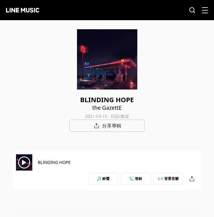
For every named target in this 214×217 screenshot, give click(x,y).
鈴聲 (103, 178)
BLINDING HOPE (54, 162)
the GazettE (107, 107)
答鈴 (135, 178)
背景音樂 (168, 178)
